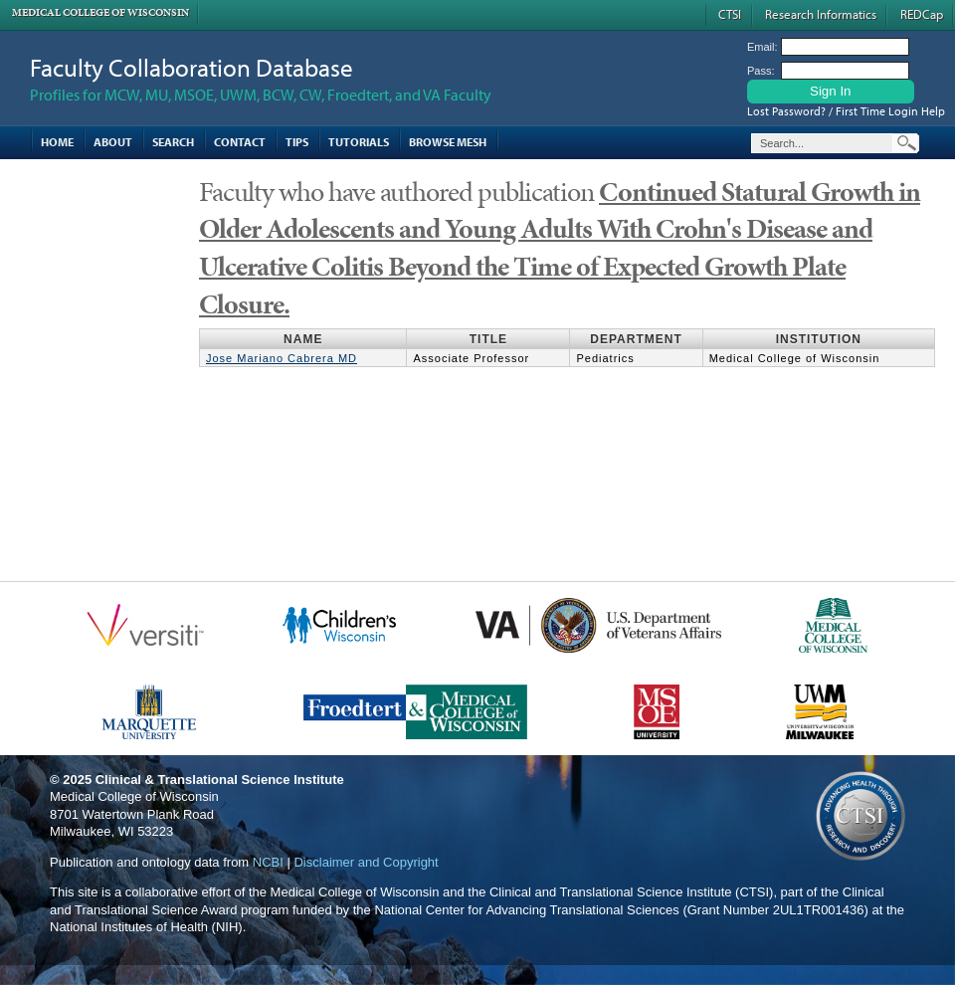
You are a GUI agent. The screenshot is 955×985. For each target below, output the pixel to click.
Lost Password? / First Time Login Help (846, 110)
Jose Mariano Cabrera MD (281, 358)
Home (57, 141)
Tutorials (358, 141)
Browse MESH (447, 141)
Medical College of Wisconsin (100, 12)
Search (173, 141)
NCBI (268, 862)
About (113, 141)
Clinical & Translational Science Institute (220, 779)
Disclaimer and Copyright (365, 862)
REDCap (921, 14)
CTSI (729, 14)
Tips (297, 141)
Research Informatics (820, 14)
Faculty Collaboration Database (191, 67)
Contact (240, 141)
